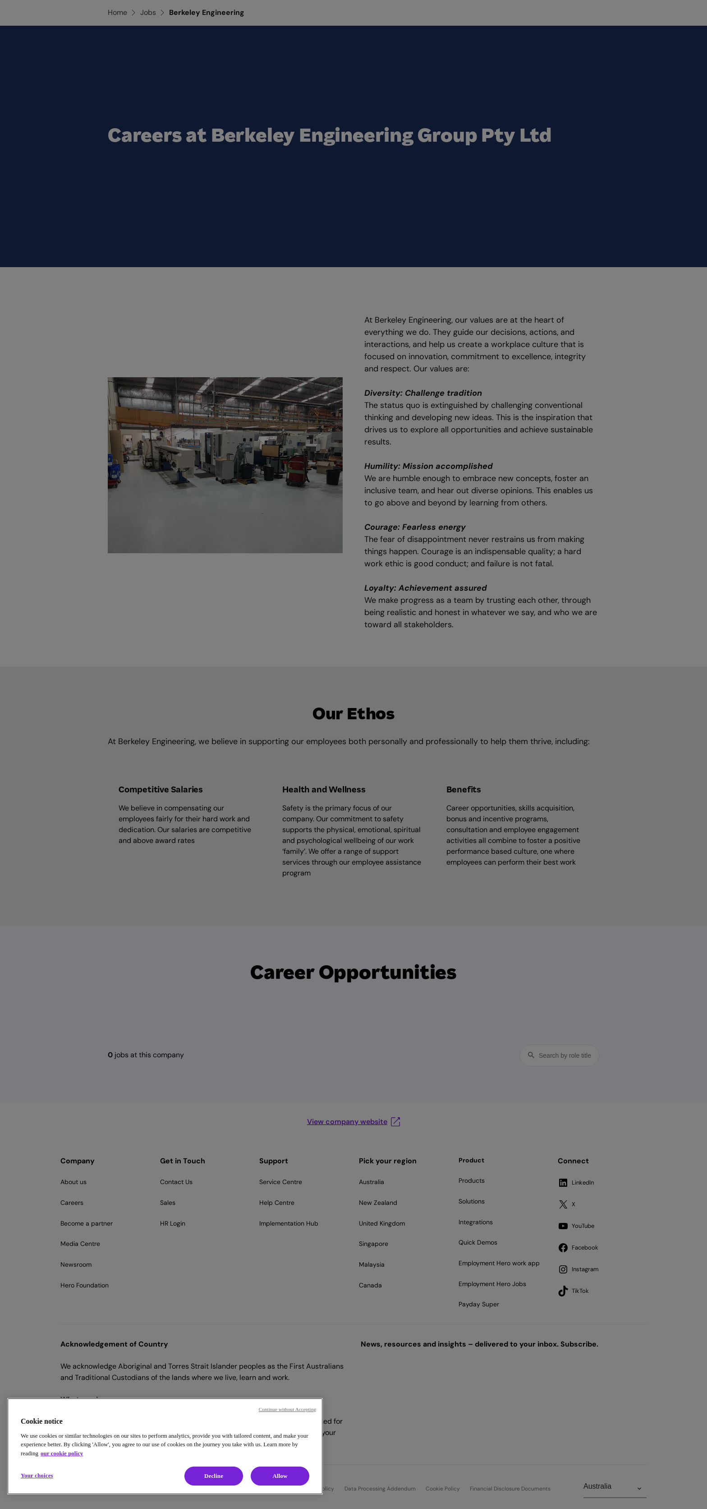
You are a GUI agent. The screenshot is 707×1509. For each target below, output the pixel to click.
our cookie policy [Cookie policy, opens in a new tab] (62, 1453)
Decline (213, 1475)
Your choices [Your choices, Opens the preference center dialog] (37, 1475)
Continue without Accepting (287, 1409)
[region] (165, 1446)
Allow (279, 1475)
